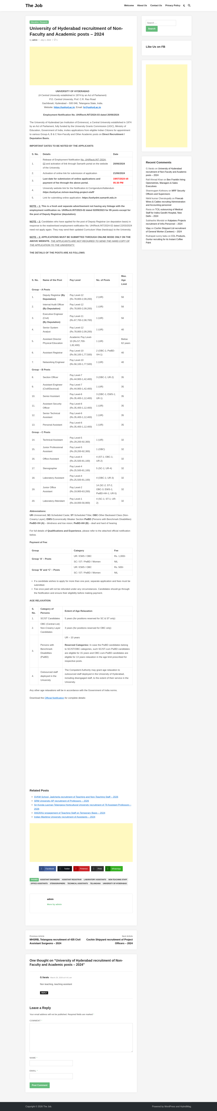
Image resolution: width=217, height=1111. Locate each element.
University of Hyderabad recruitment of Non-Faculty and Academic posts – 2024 (166, 171)
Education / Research (39, 22)
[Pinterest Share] (81, 868)
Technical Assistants (77, 883)
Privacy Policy (172, 5)
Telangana (95, 883)
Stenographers (57, 883)
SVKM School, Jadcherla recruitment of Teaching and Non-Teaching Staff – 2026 (76, 797)
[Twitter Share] (64, 868)
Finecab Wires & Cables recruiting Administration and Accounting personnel (165, 201)
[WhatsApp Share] (114, 868)
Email (34, 1071)
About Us (142, 5)
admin (35, 40)
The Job (33, 5)
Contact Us (156, 5)
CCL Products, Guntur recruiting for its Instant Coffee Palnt (166, 239)
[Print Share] (97, 868)
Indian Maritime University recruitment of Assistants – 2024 (64, 817)
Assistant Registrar (72, 880)
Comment (36, 1020)
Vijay (148, 228)
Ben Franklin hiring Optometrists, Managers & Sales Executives (165, 182)
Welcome (129, 5)
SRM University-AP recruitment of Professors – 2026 (61, 801)
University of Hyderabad (115, 883)
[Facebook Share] (47, 868)
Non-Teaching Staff (117, 880)
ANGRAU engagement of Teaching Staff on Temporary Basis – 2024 (69, 813)
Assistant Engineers (50, 880)
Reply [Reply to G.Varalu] (44, 993)
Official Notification (54, 698)
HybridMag (185, 1106)
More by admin (54, 904)
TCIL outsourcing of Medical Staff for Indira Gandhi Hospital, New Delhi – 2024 (164, 212)
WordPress (169, 1106)
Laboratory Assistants (95, 880)
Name (33, 1058)
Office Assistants (39, 883)
